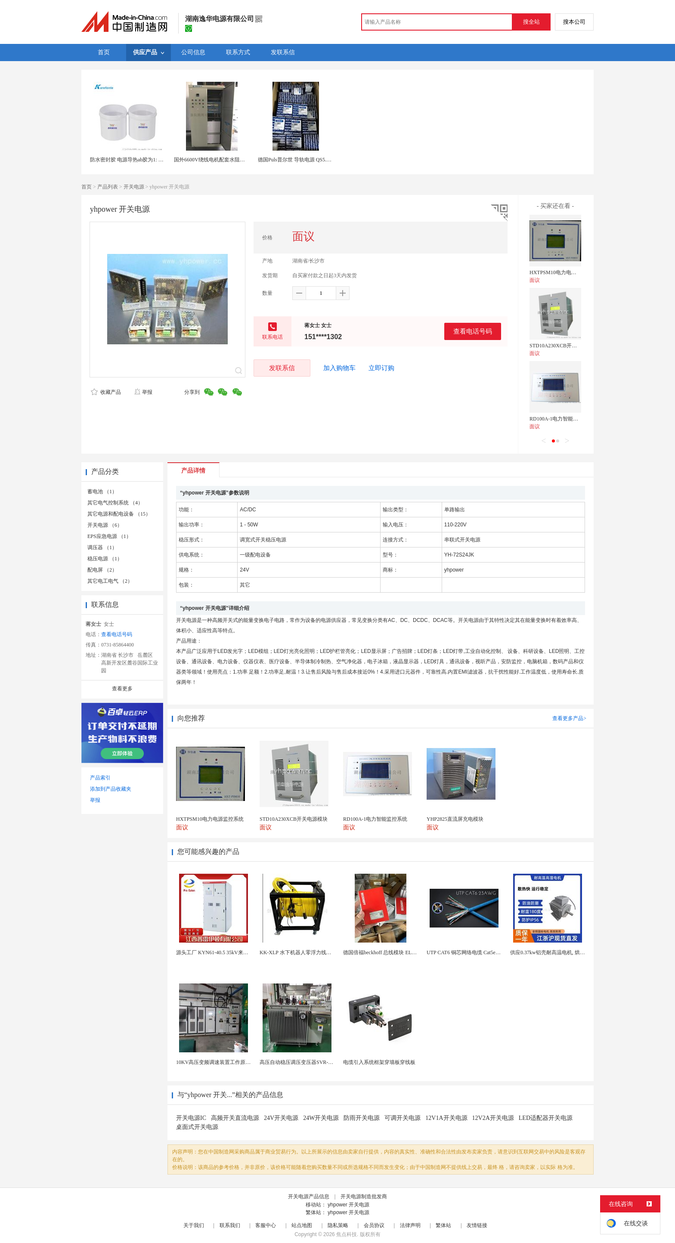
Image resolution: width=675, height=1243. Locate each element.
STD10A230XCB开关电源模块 (563, 346)
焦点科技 (346, 1234)
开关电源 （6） (104, 525)
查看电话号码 (472, 331)
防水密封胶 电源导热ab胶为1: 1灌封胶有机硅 (141, 160)
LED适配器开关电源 (546, 1118)
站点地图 (301, 1225)
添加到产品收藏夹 (110, 789)
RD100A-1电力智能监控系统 (561, 419)
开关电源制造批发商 (364, 1197)
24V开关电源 (281, 1118)
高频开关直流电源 (235, 1118)
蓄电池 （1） (102, 492)
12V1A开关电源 (446, 1118)
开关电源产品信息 (308, 1197)
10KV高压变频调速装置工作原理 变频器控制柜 (229, 1062)
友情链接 (477, 1225)
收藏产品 (106, 392)
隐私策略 (338, 1225)
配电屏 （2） (102, 570)
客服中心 (265, 1225)
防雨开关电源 (362, 1118)
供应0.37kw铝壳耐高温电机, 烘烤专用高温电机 (563, 952)
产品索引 (100, 778)
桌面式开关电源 (197, 1127)
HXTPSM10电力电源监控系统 (563, 272)
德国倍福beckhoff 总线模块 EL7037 (382, 952)
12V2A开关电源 (493, 1118)
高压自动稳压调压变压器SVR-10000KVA (306, 1062)
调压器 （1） (102, 547)
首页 (86, 187)
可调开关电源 (402, 1118)
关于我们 (193, 1225)
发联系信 (282, 367)
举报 (143, 392)
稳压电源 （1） (104, 559)
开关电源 (134, 187)
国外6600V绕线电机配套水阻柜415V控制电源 (225, 160)
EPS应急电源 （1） (109, 536)
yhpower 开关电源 (348, 1205)
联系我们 (230, 1225)
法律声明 (410, 1225)
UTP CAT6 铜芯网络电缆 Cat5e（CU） (470, 952)
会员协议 (374, 1225)
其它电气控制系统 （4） (115, 503)
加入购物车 (339, 368)
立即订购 (381, 368)
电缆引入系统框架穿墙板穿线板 (379, 1062)
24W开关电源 (321, 1118)
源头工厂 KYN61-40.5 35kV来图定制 (217, 952)
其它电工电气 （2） (110, 581)
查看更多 (122, 689)
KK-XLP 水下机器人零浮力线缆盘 (298, 952)
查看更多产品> (569, 718)
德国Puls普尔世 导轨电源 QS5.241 (296, 160)
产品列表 (107, 187)
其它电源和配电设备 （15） (119, 514)
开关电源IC (191, 1118)
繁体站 (443, 1225)
